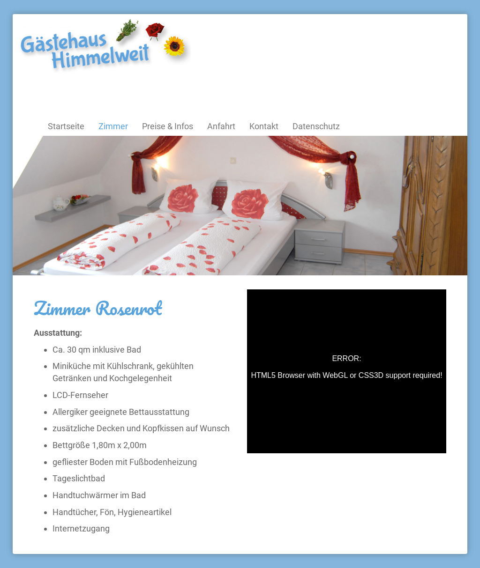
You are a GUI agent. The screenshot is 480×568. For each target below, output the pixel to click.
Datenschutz (316, 126)
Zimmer (113, 126)
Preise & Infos (167, 126)
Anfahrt (221, 126)
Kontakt (263, 126)
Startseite (66, 126)
